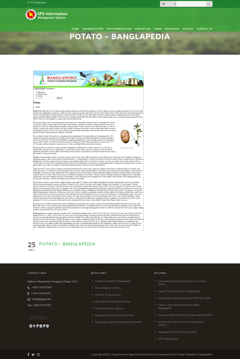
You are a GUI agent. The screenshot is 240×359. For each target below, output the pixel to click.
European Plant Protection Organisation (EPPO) (185, 314)
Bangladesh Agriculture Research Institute (118, 321)
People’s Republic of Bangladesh (113, 281)
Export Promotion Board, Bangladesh (179, 291)
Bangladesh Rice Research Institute (114, 315)
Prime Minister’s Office (108, 287)
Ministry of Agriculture (108, 294)
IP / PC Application (37, 2)
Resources (172, 28)
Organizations (93, 28)
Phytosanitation (119, 28)
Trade (158, 28)
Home (75, 28)
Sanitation (142, 28)
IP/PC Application (168, 338)
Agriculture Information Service (112, 301)
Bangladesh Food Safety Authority (177, 331)
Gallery (188, 28)
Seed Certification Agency (109, 308)
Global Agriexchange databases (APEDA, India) (184, 298)
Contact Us (204, 28)
